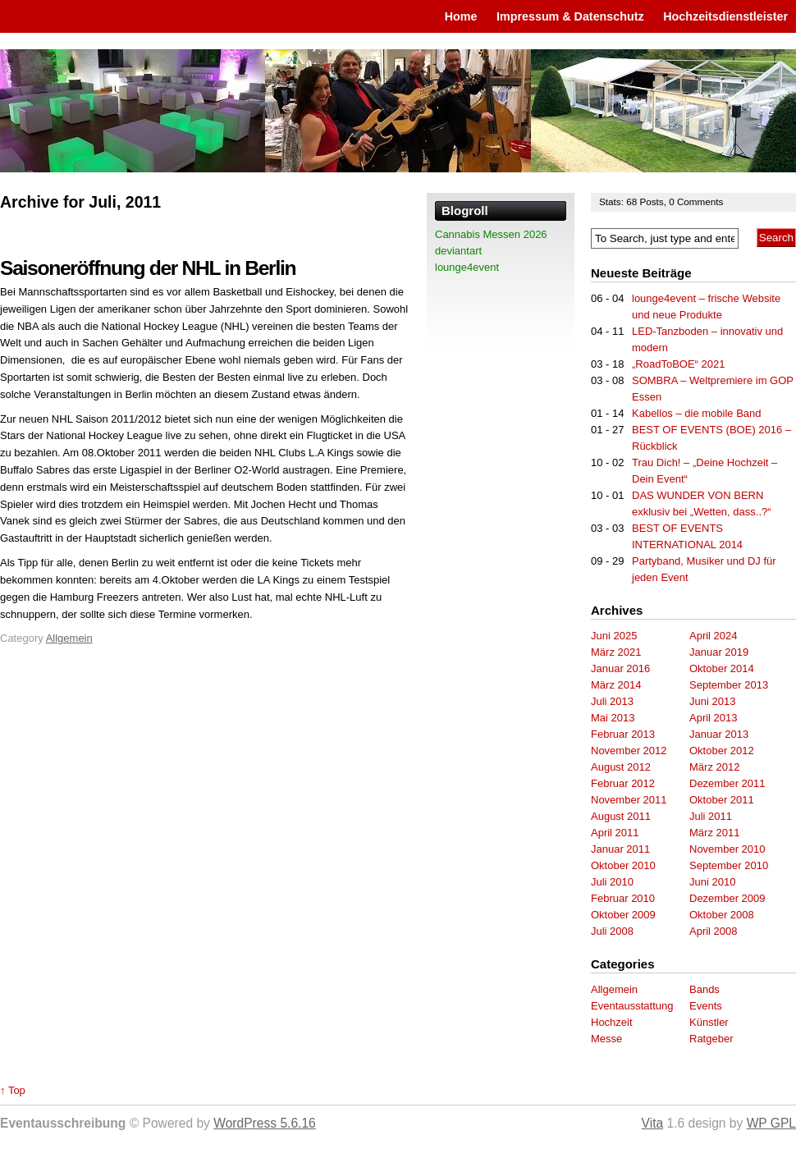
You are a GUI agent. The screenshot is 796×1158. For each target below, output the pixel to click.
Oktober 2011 (721, 800)
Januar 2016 (620, 668)
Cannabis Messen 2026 (491, 234)
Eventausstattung (632, 1006)
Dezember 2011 (727, 783)
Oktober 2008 (721, 915)
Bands (704, 989)
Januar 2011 (620, 849)
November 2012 (629, 750)
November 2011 (629, 800)
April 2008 (713, 931)
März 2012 (714, 767)
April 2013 (713, 718)
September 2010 (728, 865)
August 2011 (621, 816)
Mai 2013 (612, 718)
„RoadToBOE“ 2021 (678, 364)
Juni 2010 (712, 882)
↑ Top (12, 1090)
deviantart (458, 251)
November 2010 (727, 849)
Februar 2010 (623, 898)
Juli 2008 (612, 931)
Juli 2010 (612, 882)
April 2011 (615, 832)
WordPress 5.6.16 (264, 1123)
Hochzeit (612, 1022)
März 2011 (714, 832)
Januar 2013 (718, 734)
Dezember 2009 (727, 898)
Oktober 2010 (623, 865)
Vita (653, 1123)
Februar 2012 (623, 783)
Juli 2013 (612, 701)
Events (705, 1006)
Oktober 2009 (623, 915)
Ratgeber (711, 1038)
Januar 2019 (718, 652)
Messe (606, 1038)
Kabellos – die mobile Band (697, 413)
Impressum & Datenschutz (570, 16)
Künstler (709, 1022)
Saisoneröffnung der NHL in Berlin (147, 268)
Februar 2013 (623, 734)
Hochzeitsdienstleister (725, 16)
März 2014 (616, 685)
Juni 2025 (614, 635)
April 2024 (713, 635)
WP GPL (771, 1123)
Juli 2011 (710, 816)
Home (461, 16)
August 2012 (621, 767)
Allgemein (69, 638)
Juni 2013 (712, 701)
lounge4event (467, 267)
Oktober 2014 (721, 668)
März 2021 (616, 652)
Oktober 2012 (721, 750)
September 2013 (728, 685)
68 (632, 201)
